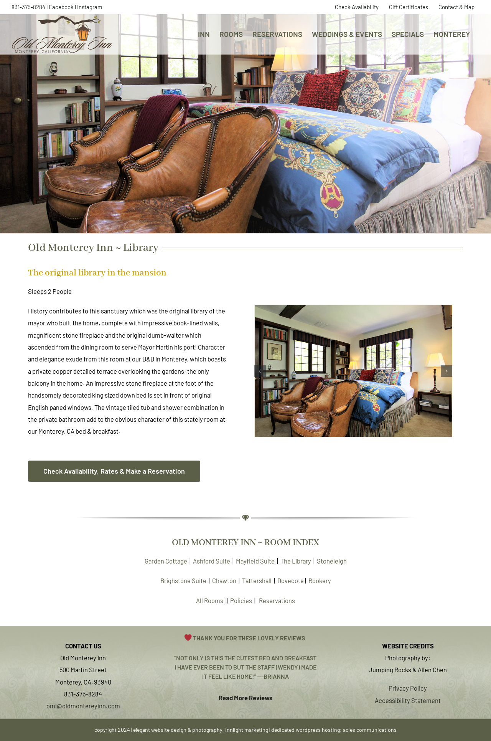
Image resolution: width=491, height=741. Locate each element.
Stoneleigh (332, 561)
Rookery (319, 580)
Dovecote (290, 580)
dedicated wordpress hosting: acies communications (334, 729)
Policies (241, 600)
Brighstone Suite (183, 580)
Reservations (277, 600)
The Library (295, 561)
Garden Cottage (166, 561)
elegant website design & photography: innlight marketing (200, 729)
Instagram (89, 6)
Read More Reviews (245, 697)
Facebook (61, 6)
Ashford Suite (211, 561)
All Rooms (209, 600)
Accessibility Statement (408, 700)
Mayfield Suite (255, 561)
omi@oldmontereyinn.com (83, 706)
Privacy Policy (408, 688)
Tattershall (257, 580)
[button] (260, 371)
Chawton (224, 580)
